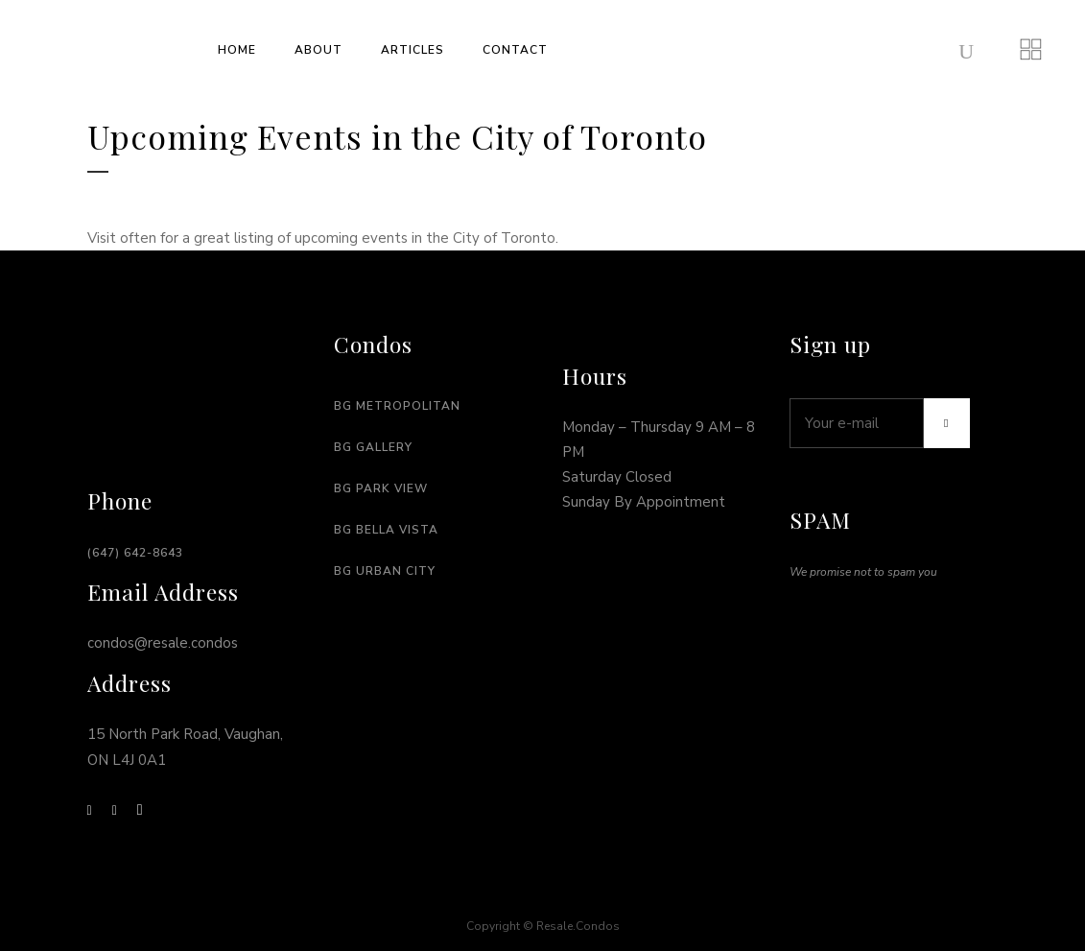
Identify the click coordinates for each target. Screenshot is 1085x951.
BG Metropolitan (397, 406)
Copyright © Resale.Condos (543, 926)
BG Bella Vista (386, 529)
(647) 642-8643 (135, 552)
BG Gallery (373, 447)
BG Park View (381, 488)
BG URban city (385, 571)
